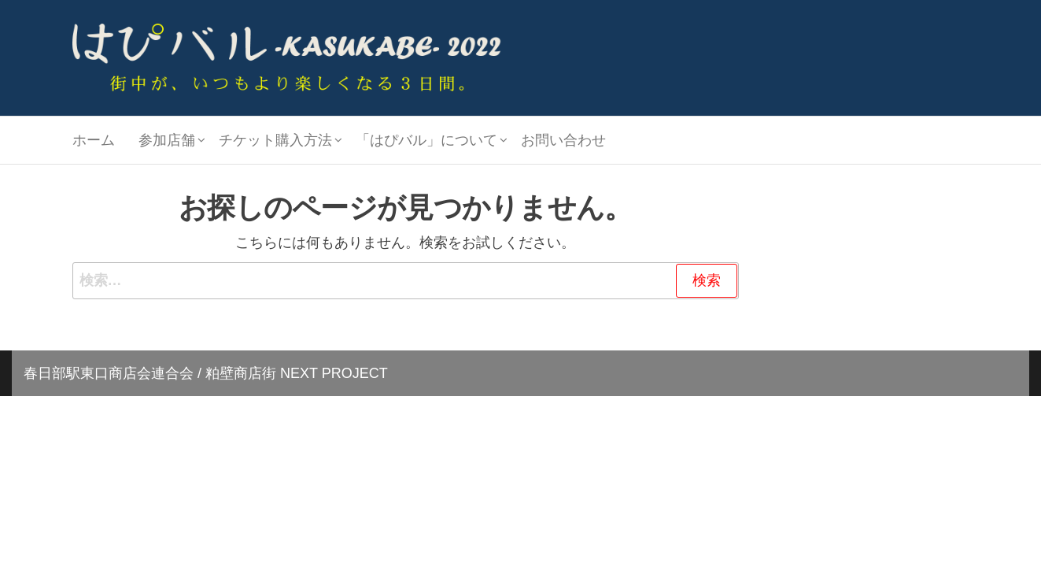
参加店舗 (166, 140)
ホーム (93, 140)
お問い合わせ (563, 140)
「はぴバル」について (426, 140)
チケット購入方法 (275, 140)
